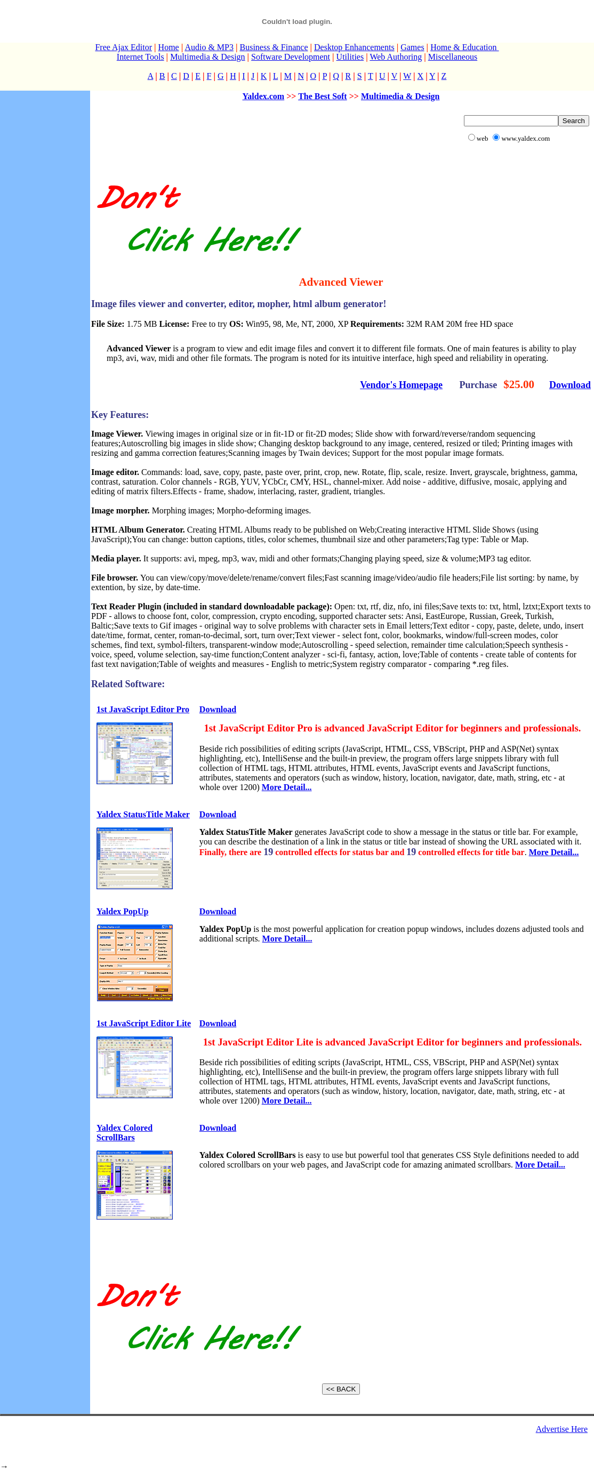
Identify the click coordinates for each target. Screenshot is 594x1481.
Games (412, 47)
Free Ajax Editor (123, 47)
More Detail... (287, 787)
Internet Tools (140, 56)
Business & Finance (273, 47)
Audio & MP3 (209, 47)
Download (570, 385)
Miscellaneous (452, 56)
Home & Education (464, 47)
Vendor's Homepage (401, 385)
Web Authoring (396, 56)
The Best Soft (322, 96)
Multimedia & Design (207, 56)
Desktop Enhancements (354, 47)
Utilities (350, 56)
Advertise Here (562, 1429)
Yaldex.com (264, 96)
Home (168, 47)
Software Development (290, 56)
